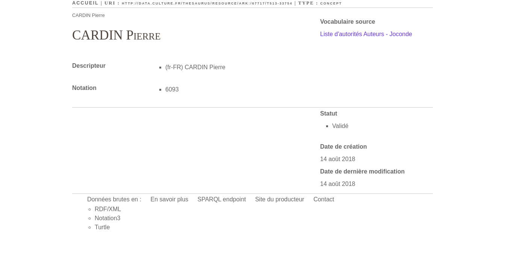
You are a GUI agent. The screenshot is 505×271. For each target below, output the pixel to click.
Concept (331, 3)
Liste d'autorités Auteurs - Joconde (366, 34)
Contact (323, 199)
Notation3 (108, 218)
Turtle (102, 227)
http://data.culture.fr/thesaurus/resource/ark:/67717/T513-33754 (207, 3)
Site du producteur (279, 199)
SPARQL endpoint (222, 199)
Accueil (85, 3)
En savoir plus (170, 199)
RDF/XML (108, 209)
